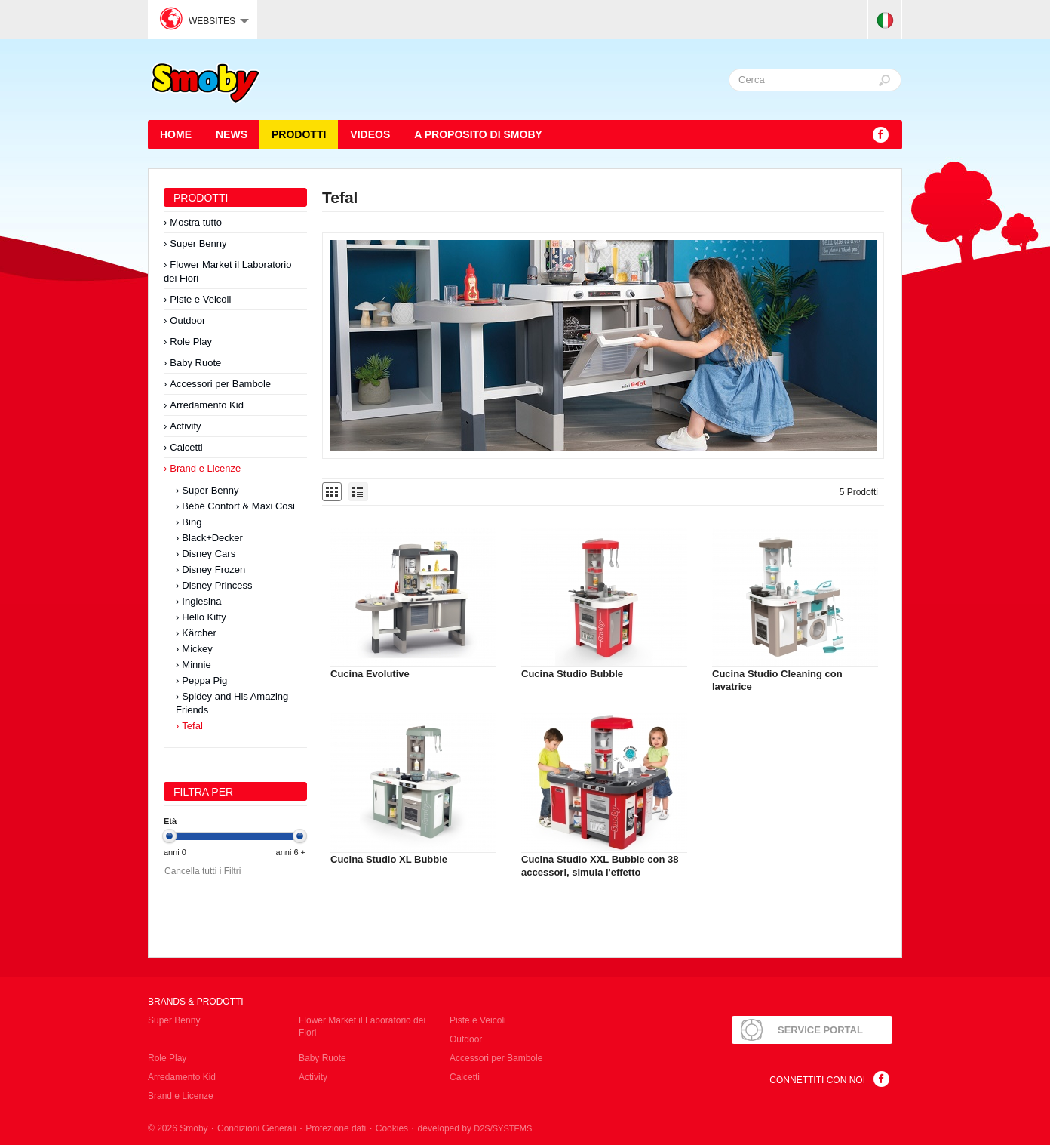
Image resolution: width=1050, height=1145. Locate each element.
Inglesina (201, 601)
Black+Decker (212, 537)
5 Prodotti (859, 492)
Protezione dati (335, 1128)
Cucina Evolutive (370, 673)
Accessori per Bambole (220, 383)
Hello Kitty (204, 617)
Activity (185, 426)
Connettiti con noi (817, 1080)
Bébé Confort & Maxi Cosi (238, 506)
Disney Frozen (213, 569)
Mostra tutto (196, 222)
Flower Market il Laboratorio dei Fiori (227, 271)
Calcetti (186, 447)
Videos (370, 134)
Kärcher (199, 633)
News (231, 134)
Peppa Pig (204, 680)
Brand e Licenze (205, 468)
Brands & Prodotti (196, 1001)
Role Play (191, 341)
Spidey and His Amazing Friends (232, 703)
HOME (176, 134)
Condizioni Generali (256, 1128)
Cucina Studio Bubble (572, 673)
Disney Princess (217, 585)
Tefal (192, 725)
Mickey (197, 648)
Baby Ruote (195, 362)
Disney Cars (208, 553)
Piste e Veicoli (200, 299)
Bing (191, 522)
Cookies (392, 1128)
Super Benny (198, 243)
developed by (475, 1128)
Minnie (196, 664)
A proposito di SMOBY (478, 134)
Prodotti (299, 134)
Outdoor (187, 320)
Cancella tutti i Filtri (202, 871)
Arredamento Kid (207, 405)
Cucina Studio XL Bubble (388, 859)
